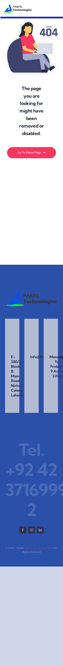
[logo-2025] (17, 5)
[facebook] (22, 529)
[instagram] (31, 529)
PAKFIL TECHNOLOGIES (38, 548)
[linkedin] (40, 529)
